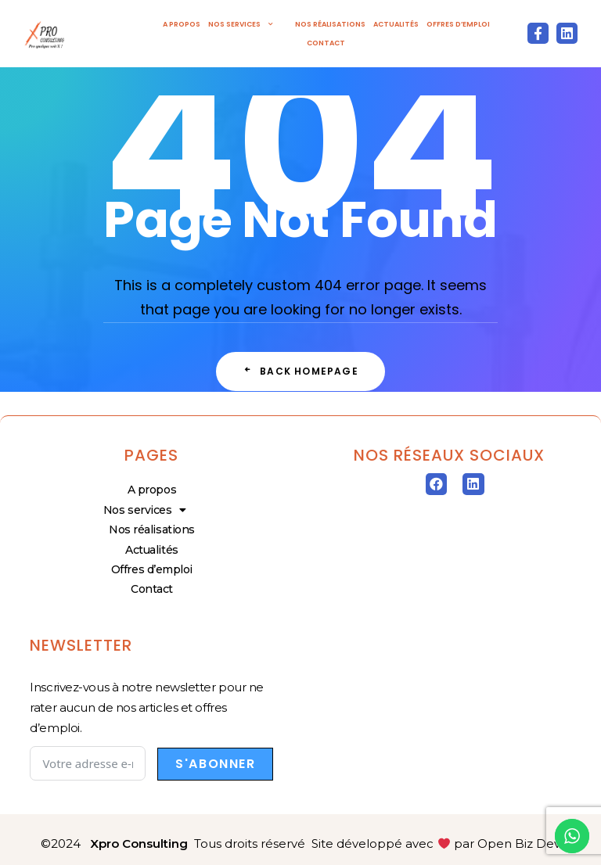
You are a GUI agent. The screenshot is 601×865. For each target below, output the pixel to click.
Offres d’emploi (458, 24)
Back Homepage (300, 371)
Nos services (247, 24)
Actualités (396, 24)
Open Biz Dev (518, 843)
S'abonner (215, 764)
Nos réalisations (330, 24)
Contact (326, 43)
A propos (181, 24)
